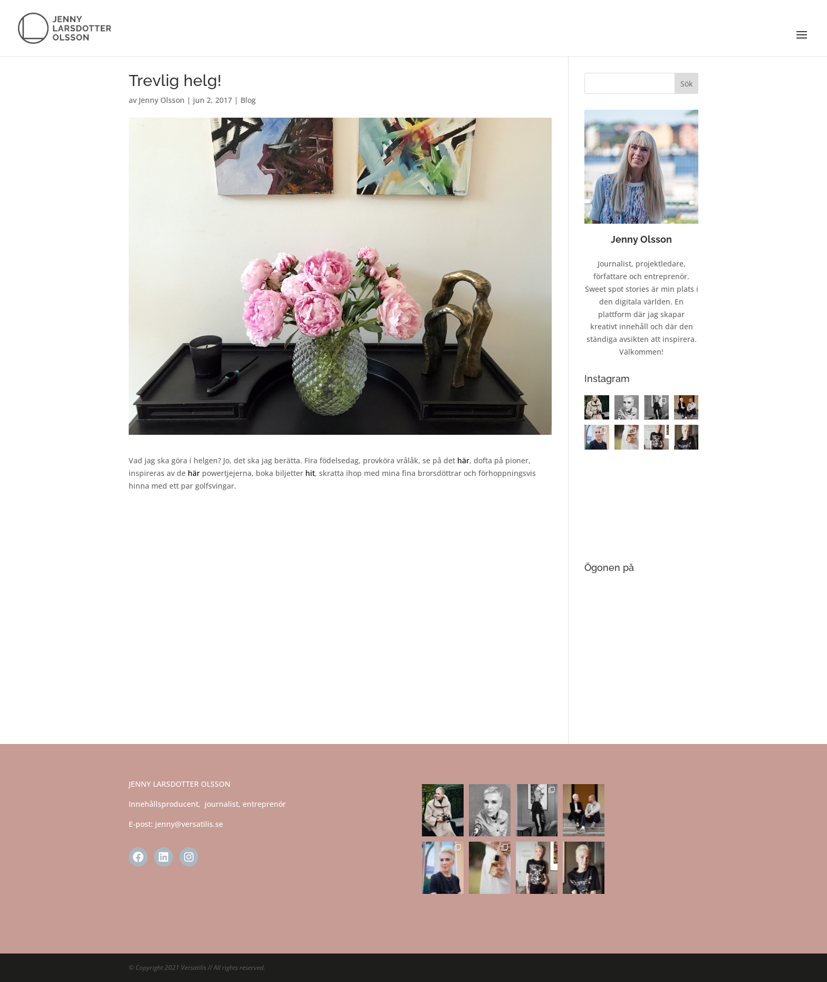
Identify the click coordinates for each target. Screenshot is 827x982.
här (463, 460)
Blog (248, 100)
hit (310, 473)
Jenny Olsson (162, 100)
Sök (686, 84)
